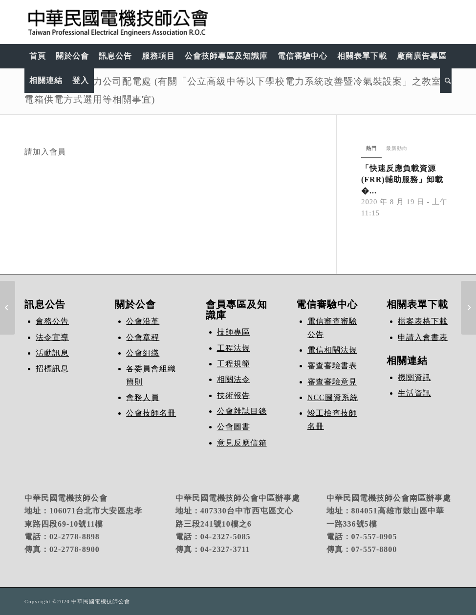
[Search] (446, 80)
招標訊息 (52, 368)
